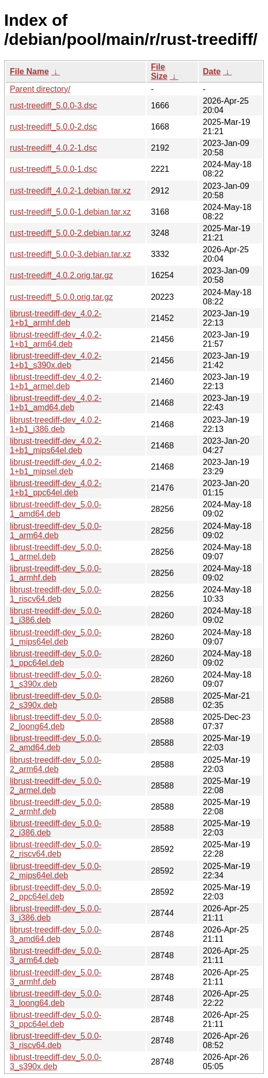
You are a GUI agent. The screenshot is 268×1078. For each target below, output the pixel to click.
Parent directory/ (40, 89)
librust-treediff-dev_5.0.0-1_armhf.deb (56, 573)
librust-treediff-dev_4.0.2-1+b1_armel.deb (56, 382)
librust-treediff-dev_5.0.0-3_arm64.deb (56, 955)
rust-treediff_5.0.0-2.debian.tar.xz (70, 233)
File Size (159, 71)
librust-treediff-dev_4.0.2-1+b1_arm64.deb (56, 339)
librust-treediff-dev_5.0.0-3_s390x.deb (56, 1062)
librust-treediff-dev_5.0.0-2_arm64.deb (56, 764)
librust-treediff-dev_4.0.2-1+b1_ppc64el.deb (56, 488)
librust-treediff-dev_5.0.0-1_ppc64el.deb (56, 658)
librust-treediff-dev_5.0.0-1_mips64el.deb (56, 637)
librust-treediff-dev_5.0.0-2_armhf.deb (56, 807)
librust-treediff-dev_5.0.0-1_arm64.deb (56, 531)
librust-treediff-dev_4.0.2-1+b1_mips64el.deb (56, 446)
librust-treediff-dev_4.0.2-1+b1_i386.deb (56, 424)
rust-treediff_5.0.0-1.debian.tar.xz (70, 211)
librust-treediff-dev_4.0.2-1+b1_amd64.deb (56, 403)
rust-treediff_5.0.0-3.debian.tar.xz (70, 254)
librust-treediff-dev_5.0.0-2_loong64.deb (56, 722)
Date (212, 71)
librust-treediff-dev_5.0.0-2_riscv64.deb (56, 849)
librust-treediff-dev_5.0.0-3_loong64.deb (56, 998)
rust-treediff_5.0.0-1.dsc (53, 169)
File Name (29, 71)
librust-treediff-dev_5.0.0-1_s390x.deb (56, 679)
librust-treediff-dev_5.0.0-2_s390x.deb (56, 700)
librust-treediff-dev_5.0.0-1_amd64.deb (56, 509)
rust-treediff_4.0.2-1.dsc (53, 147)
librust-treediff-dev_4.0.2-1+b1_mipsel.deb (56, 467)
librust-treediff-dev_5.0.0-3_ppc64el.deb (56, 1019)
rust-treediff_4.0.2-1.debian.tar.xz (70, 190)
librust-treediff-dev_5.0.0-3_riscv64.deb (56, 1041)
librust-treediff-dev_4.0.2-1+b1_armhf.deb (56, 318)
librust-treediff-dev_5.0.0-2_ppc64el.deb (56, 892)
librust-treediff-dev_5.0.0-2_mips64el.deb (56, 871)
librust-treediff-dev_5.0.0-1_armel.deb (56, 552)
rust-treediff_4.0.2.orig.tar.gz (61, 275)
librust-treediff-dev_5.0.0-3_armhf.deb (56, 977)
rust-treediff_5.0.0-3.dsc (53, 105)
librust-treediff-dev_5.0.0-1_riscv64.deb (56, 594)
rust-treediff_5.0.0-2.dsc (53, 126)
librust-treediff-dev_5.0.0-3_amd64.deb (56, 934)
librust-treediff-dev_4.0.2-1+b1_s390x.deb (56, 360)
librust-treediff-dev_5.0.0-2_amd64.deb (56, 743)
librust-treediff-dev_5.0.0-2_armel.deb (56, 786)
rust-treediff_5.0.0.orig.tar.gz (61, 297)
